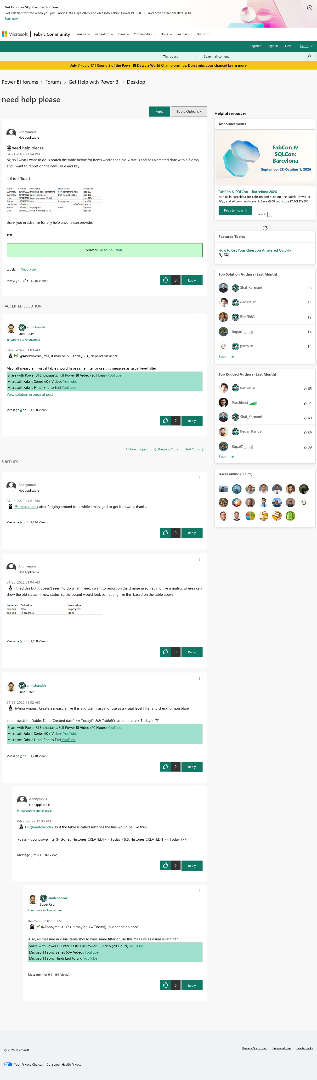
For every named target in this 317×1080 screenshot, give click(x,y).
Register (255, 46)
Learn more (237, 65)
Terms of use (281, 1048)
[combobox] (258, 56)
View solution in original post (30, 394)
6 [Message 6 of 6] (21, 522)
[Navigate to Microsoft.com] (15, 34)
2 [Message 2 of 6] (21, 756)
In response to (23, 339)
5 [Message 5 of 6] (21, 641)
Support (203, 34)
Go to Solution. (111, 250)
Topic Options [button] (187, 111)
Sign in (273, 46)
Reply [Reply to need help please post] (192, 280)
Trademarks (304, 1048)
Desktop (136, 81)
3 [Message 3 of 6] (32, 855)
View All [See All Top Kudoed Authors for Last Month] (226, 456)
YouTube (115, 375)
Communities (143, 34)
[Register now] (235, 210)
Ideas (121, 34)
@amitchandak (26, 506)
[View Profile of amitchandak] (36, 327)
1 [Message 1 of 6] (21, 280)
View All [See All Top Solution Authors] (226, 356)
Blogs (164, 34)
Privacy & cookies (254, 1048)
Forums (81, 34)
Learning (183, 34)
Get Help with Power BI (94, 81)
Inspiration (102, 34)
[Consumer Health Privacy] (64, 1064)
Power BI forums (20, 81)
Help (288, 46)
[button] (159, 111)
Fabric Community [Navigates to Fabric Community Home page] (52, 34)
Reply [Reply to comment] (192, 421)
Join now (12, 18)
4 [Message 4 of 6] (21, 410)
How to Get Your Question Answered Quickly (255, 250)
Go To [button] (304, 46)
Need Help (28, 269)
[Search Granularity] (180, 56)
